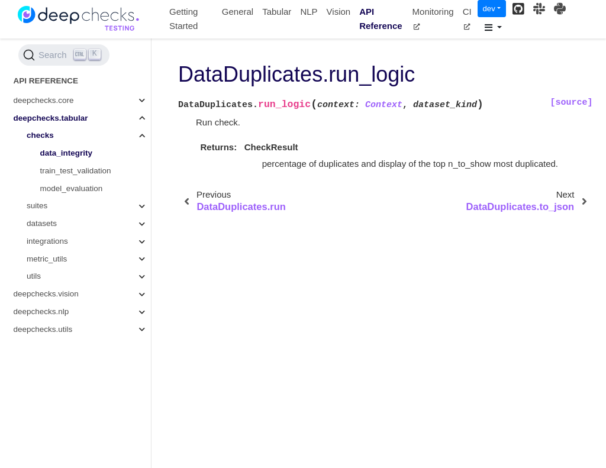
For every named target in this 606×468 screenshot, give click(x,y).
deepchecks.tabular (51, 118)
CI (467, 18)
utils (34, 276)
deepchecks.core (44, 100)
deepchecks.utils (43, 329)
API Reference (380, 19)
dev (489, 8)
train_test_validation (75, 170)
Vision (339, 12)
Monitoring (433, 18)
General (237, 12)
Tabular (276, 12)
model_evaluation (71, 188)
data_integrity (66, 153)
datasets (42, 223)
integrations (47, 241)
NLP (308, 12)
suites (37, 205)
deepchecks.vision (46, 293)
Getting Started (183, 19)
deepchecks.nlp (41, 311)
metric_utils (47, 258)
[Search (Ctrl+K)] (63, 55)
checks (40, 135)
